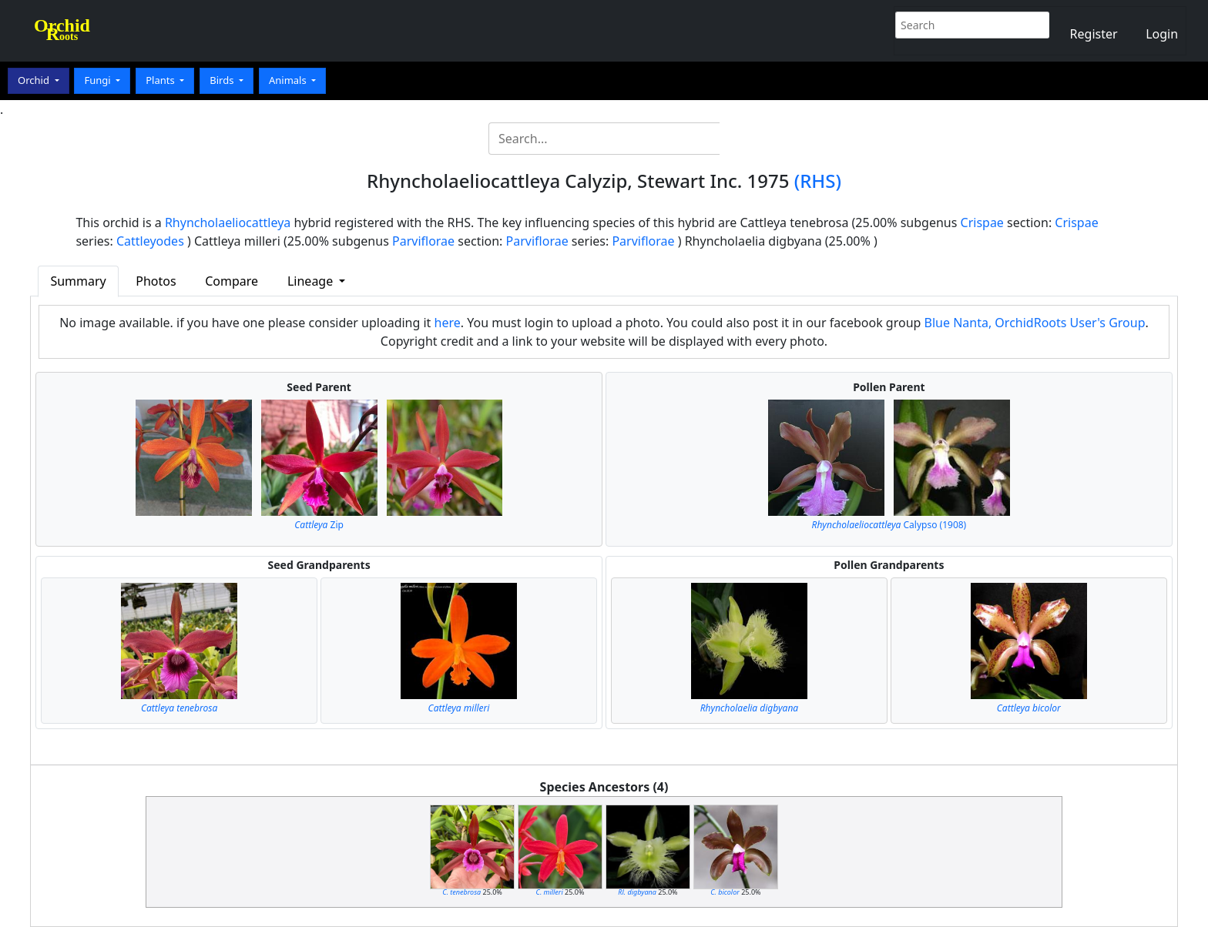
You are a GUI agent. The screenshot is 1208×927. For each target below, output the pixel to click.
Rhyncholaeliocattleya (227, 222)
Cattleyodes (150, 241)
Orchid (35, 80)
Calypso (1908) (889, 524)
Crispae (982, 222)
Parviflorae (423, 241)
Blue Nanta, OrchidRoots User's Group (1035, 322)
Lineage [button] (311, 281)
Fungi (98, 80)
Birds (223, 80)
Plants (161, 80)
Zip (319, 524)
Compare (231, 281)
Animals (289, 80)
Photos (156, 281)
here (448, 322)
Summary (78, 281)
